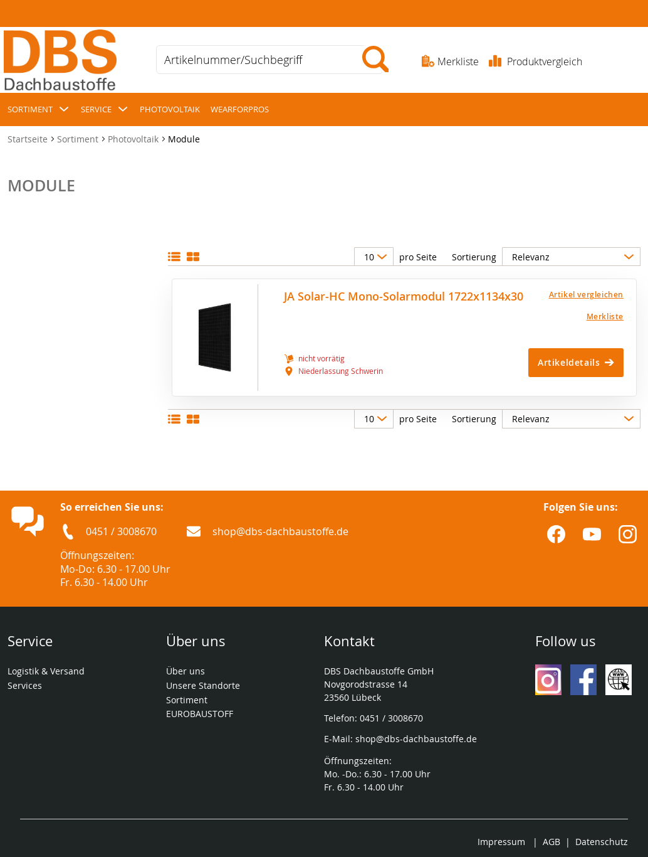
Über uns (185, 671)
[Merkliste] (567, 316)
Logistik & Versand (46, 671)
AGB (551, 842)
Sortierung (474, 257)
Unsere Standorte (204, 685)
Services (26, 685)
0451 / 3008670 (121, 531)
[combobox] (269, 59)
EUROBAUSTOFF (199, 714)
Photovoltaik (134, 139)
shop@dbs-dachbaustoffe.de (280, 531)
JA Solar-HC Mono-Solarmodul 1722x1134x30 (403, 296)
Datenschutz (601, 842)
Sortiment (79, 139)
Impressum (501, 842)
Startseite (29, 139)
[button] (567, 294)
